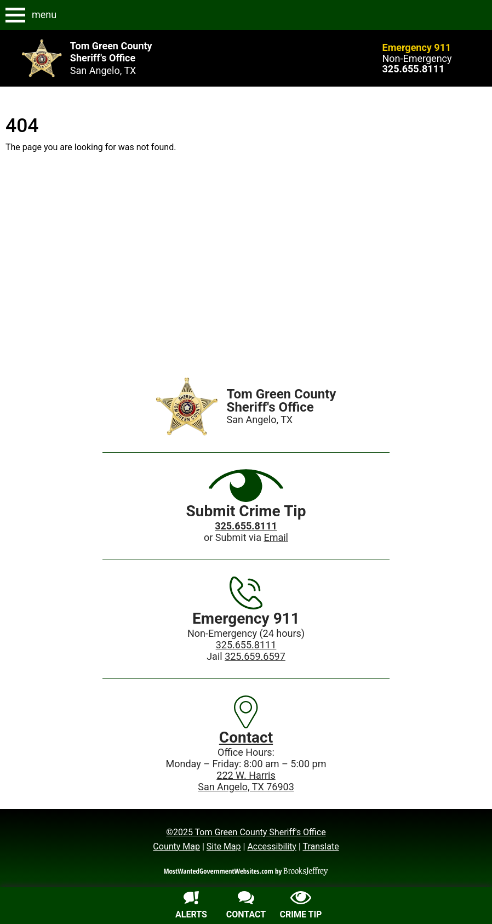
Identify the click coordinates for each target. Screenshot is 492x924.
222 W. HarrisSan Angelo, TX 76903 (246, 780)
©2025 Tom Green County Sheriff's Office (245, 832)
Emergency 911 (416, 47)
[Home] (187, 406)
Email (276, 537)
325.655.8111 (246, 645)
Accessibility (271, 846)
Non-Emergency (417, 58)
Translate (320, 846)
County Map (176, 846)
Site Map (224, 846)
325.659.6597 (255, 656)
